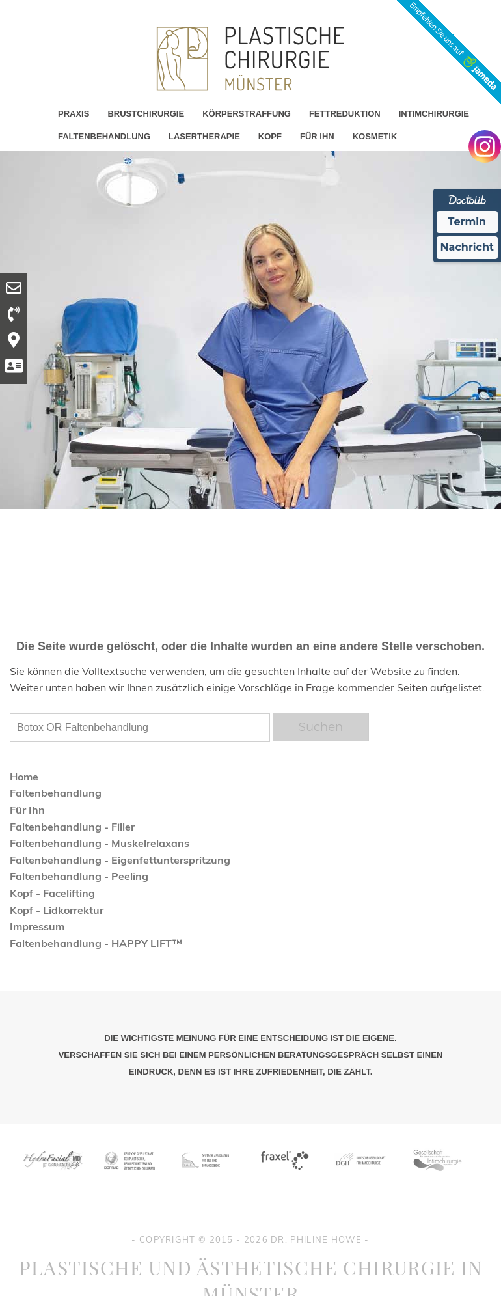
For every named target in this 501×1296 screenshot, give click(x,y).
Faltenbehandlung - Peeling (79, 876)
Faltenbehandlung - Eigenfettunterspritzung (120, 859)
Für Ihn (27, 809)
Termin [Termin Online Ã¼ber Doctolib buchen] (467, 221)
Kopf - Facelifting (52, 893)
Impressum (37, 926)
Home (24, 776)
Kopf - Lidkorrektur (56, 910)
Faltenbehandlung (56, 792)
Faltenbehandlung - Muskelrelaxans (99, 842)
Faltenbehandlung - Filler (72, 826)
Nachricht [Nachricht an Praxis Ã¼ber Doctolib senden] (467, 247)
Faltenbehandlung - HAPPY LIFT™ (96, 943)
